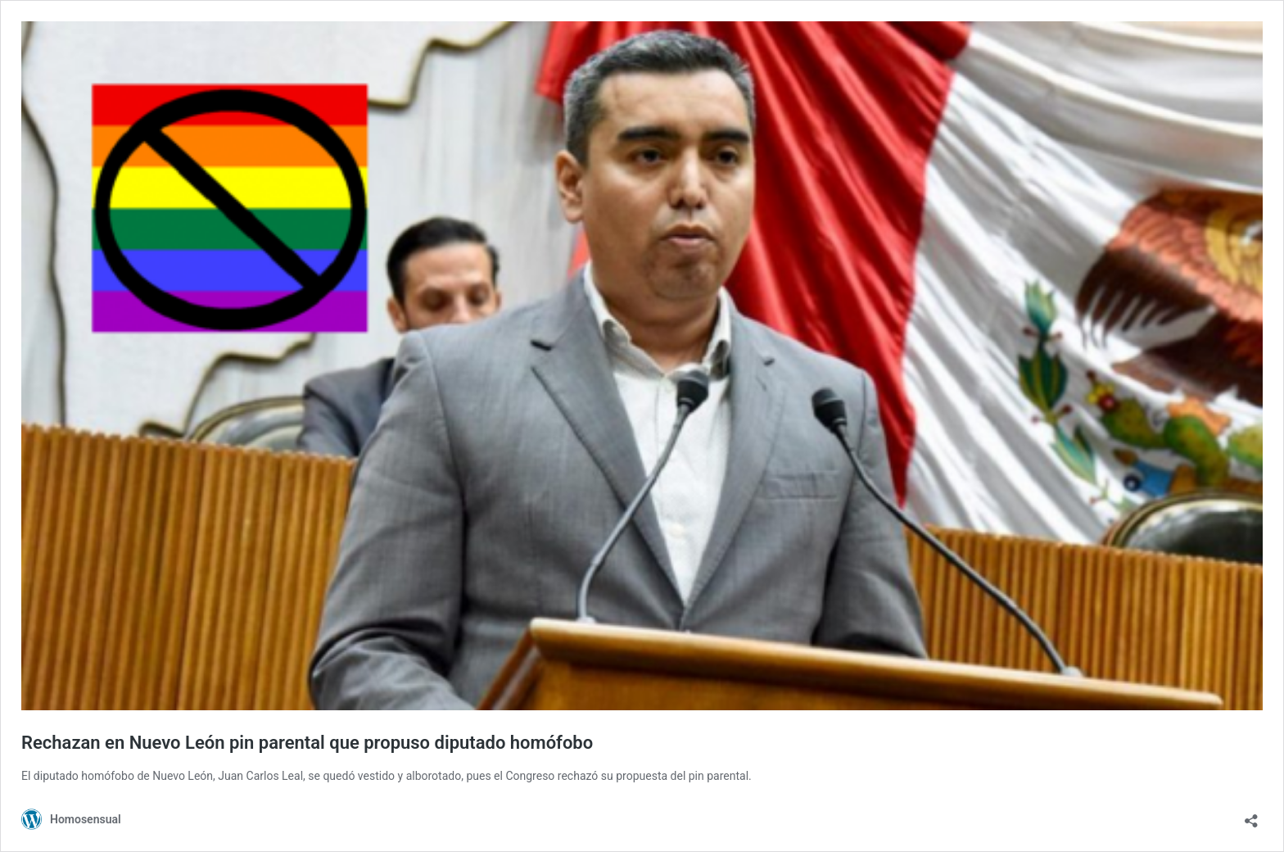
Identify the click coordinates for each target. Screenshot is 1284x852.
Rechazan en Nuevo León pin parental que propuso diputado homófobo (307, 742)
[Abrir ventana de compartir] (1251, 815)
